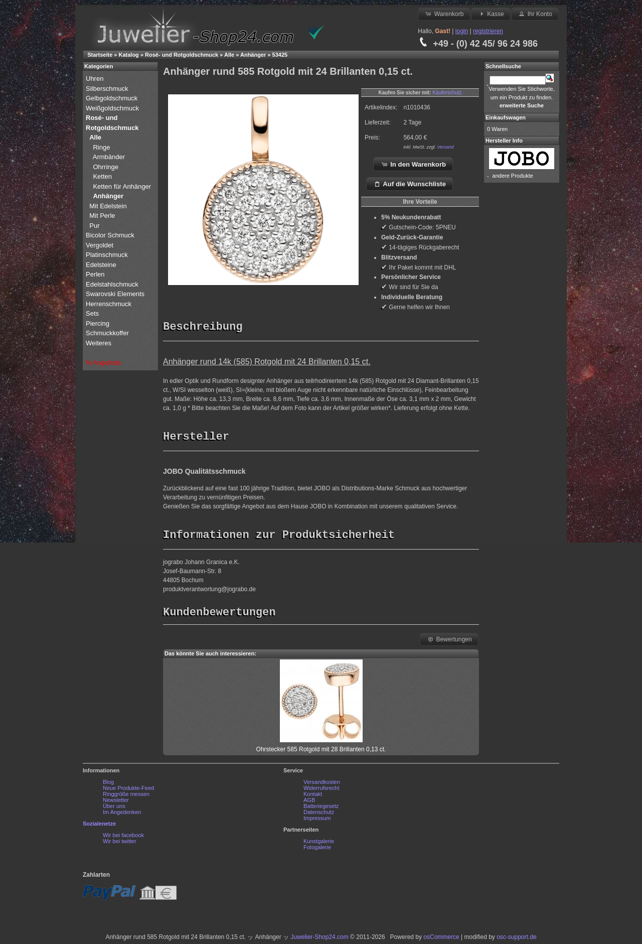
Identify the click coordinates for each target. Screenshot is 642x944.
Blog (108, 784)
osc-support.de (516, 939)
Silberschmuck (108, 88)
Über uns (114, 808)
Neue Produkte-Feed (128, 790)
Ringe (101, 147)
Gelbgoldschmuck (112, 98)
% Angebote (103, 362)
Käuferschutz (446, 92)
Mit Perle (103, 215)
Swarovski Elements (115, 294)
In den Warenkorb (413, 164)
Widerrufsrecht (321, 790)
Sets (92, 313)
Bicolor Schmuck (111, 235)
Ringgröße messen (126, 796)
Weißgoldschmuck (113, 108)
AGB (309, 802)
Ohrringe (105, 167)
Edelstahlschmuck (112, 284)
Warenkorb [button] (443, 14)
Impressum (317, 821)
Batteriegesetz (321, 808)
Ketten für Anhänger (122, 186)
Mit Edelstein (108, 206)
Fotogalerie (317, 850)
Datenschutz (318, 815)
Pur (95, 225)
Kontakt (312, 796)
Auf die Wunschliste (409, 184)
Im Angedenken (122, 815)
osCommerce (441, 939)
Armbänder (109, 157)
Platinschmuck (107, 254)
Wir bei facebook (123, 838)
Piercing (97, 323)
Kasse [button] (490, 14)
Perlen (96, 274)
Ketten (102, 176)
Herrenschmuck (109, 304)
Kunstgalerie (318, 844)
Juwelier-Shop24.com (319, 939)
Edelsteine (102, 264)
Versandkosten (321, 784)
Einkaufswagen (506, 117)
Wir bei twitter (119, 844)
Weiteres (99, 343)
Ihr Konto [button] (535, 14)
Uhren (95, 78)
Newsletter (116, 802)
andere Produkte (513, 176)
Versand (445, 147)
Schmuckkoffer (107, 333)
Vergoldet (100, 245)
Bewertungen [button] (449, 641)
